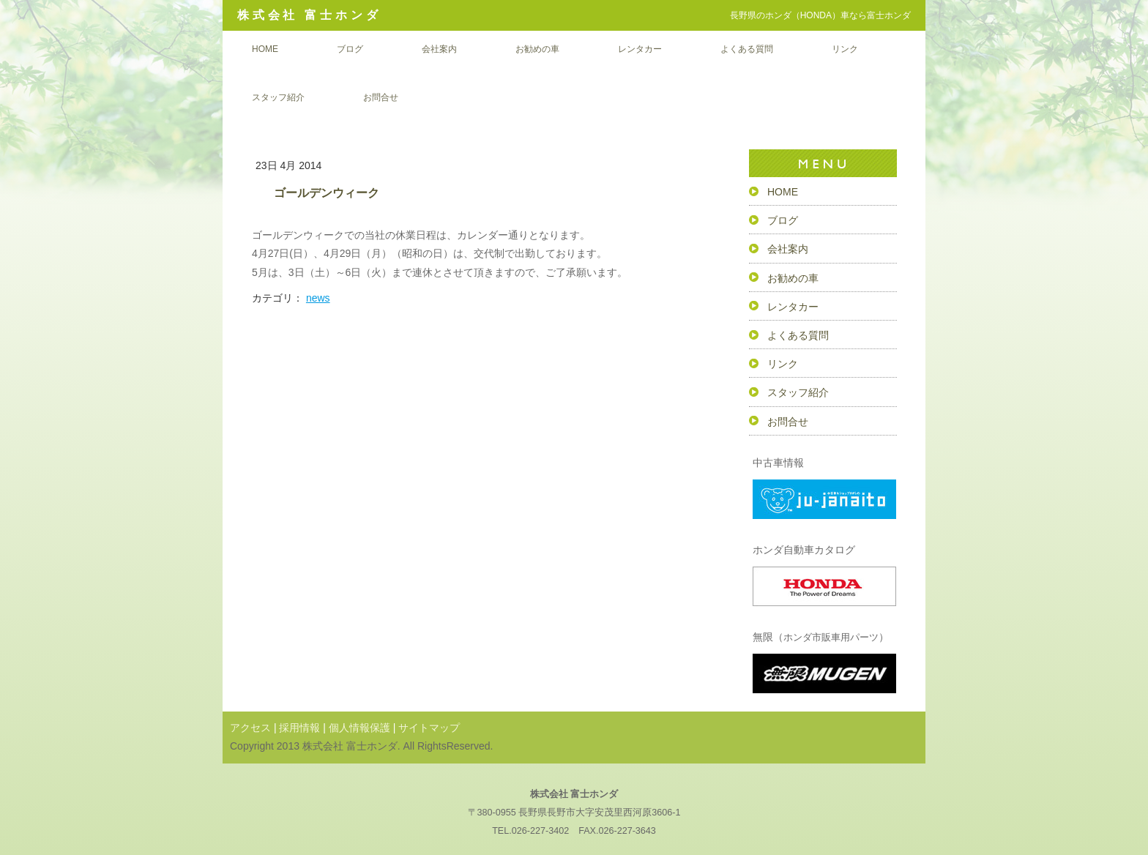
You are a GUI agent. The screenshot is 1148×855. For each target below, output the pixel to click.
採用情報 (299, 727)
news (318, 298)
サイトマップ (429, 727)
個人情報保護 (359, 727)
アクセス (250, 727)
